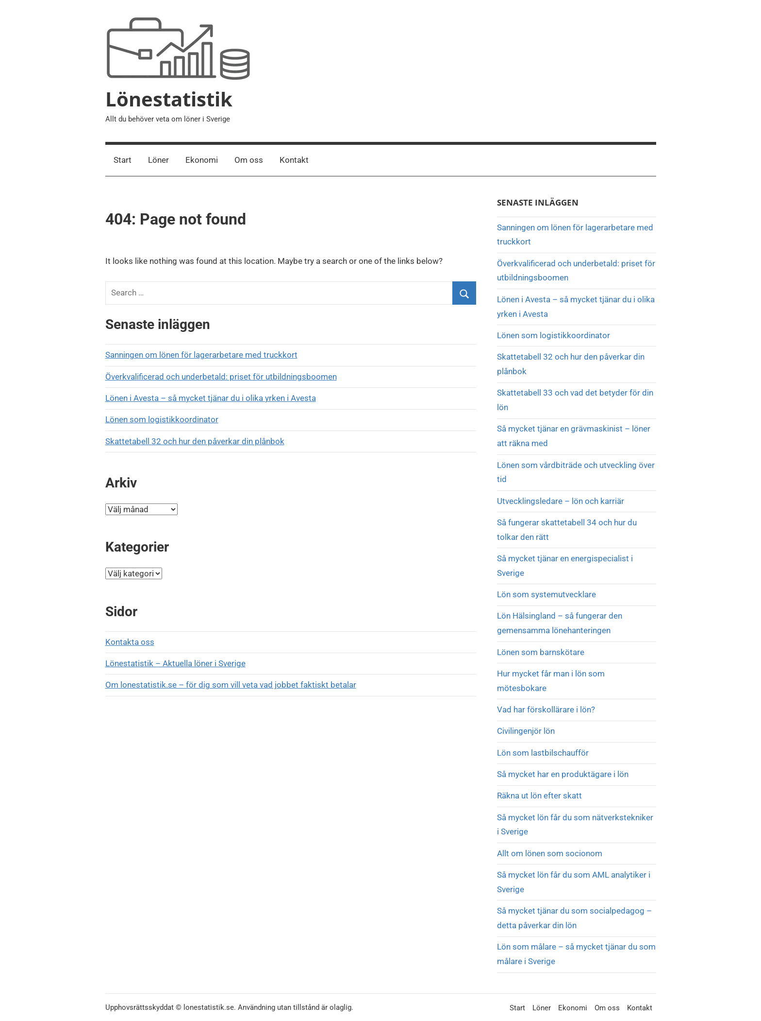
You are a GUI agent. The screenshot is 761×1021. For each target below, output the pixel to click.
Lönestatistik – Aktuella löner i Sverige (175, 663)
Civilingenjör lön (526, 731)
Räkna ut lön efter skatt (539, 795)
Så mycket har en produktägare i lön (563, 774)
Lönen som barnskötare (540, 652)
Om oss (248, 160)
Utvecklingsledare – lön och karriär (560, 501)
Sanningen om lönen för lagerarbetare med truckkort (201, 355)
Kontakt (294, 160)
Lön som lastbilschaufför (543, 753)
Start (123, 160)
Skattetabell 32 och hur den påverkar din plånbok (194, 441)
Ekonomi (201, 160)
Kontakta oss (129, 642)
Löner (158, 160)
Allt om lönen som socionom (549, 853)
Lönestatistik (168, 99)
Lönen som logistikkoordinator (161, 419)
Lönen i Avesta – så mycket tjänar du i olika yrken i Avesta (210, 398)
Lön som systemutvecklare (546, 594)
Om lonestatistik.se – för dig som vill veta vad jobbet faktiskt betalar (230, 685)
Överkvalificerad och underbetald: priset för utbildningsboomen (221, 376)
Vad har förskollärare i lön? (546, 709)
